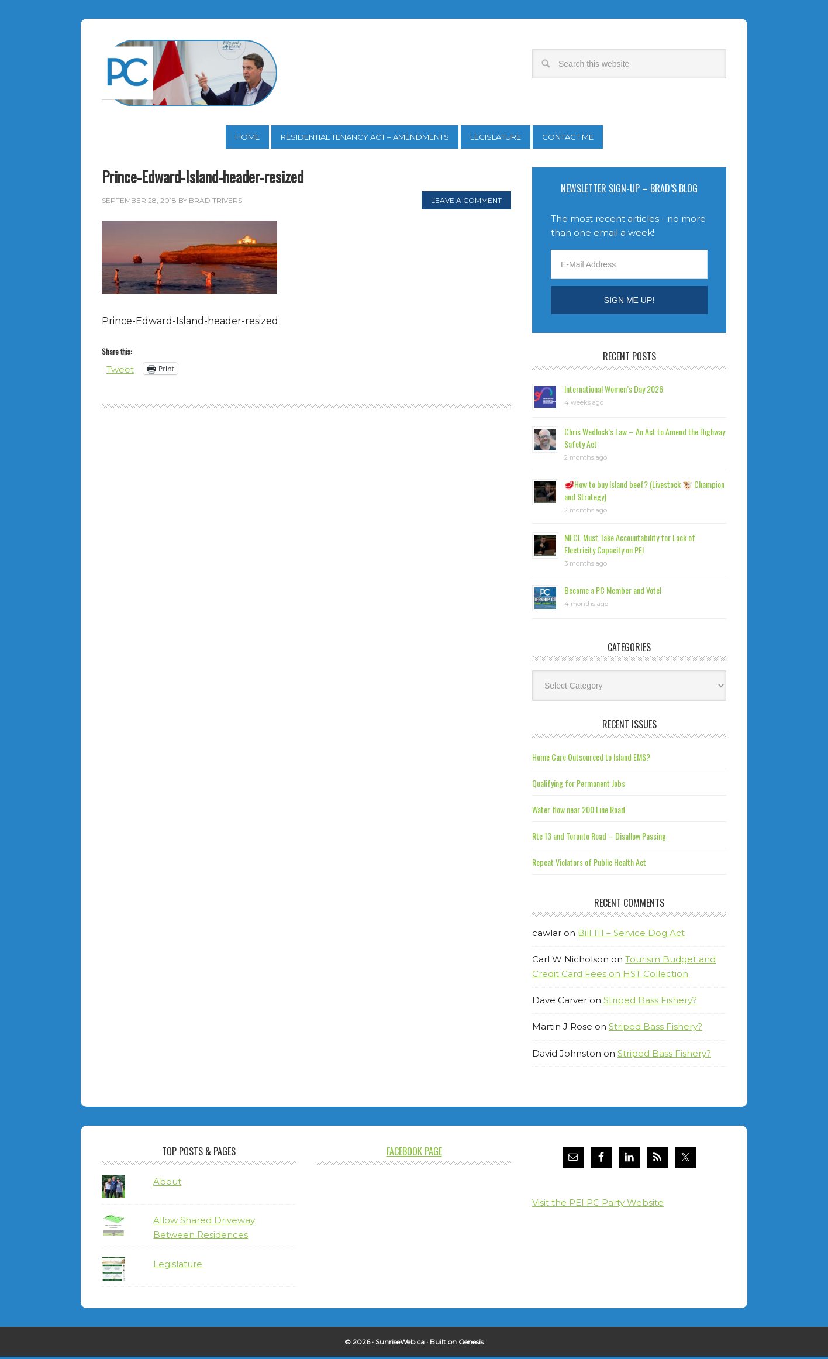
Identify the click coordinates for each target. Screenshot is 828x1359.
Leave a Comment (466, 202)
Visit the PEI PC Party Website (598, 1204)
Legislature (177, 1266)
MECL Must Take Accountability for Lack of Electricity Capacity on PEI (629, 546)
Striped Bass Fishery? (650, 1002)
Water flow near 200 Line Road (578, 812)
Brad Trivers (189, 73)
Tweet (121, 371)
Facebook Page (414, 1154)
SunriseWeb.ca (400, 1344)
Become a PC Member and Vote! (612, 592)
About (167, 1183)
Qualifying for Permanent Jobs (578, 785)
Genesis (471, 1344)
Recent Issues (629, 727)
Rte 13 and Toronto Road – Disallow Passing (599, 838)
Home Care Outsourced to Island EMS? (591, 759)
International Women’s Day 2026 (613, 391)
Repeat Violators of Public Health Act (589, 864)
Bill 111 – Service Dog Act (631, 935)
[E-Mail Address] (629, 266)
